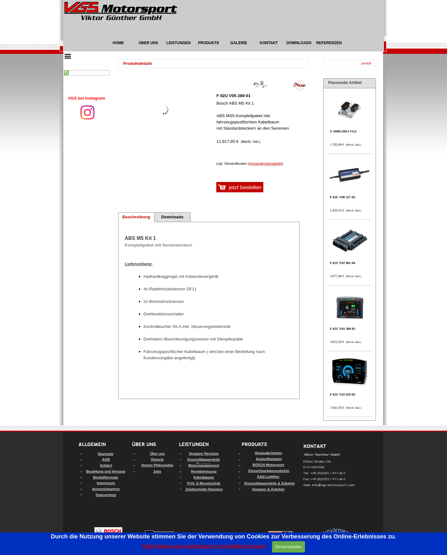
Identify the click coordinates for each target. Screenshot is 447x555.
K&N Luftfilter (268, 477)
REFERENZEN (329, 43)
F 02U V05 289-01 (234, 95)
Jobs (157, 471)
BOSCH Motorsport (268, 465)
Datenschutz (106, 495)
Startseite (105, 454)
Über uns (157, 453)
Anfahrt (106, 465)
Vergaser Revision (203, 453)
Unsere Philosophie (157, 465)
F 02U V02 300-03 (342, 328)
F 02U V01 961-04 (342, 263)
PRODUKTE (208, 43)
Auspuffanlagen (269, 459)
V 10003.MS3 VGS (343, 131)
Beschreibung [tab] (136, 217)
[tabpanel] (86, 98)
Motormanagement (203, 465)
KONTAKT (269, 43)
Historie (157, 459)
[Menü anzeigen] (67, 56)
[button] (329, 485)
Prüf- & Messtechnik (203, 483)
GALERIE (238, 43)
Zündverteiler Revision (204, 489)
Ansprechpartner (106, 489)
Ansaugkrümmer (268, 453)
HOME (118, 43)
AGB (106, 459)
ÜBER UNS (148, 43)
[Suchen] (86, 72)
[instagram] (87, 112)
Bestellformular (105, 477)
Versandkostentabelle (265, 163)
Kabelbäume (203, 477)
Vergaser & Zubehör (268, 489)
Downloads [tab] (172, 217)
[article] (260, 114)
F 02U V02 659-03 (342, 394)
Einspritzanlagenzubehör (269, 471)
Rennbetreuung (203, 471)
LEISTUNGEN (178, 43)
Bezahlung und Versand (105, 471)
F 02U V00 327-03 (342, 197)
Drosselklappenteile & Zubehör (269, 483)
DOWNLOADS (299, 43)
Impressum (106, 483)
